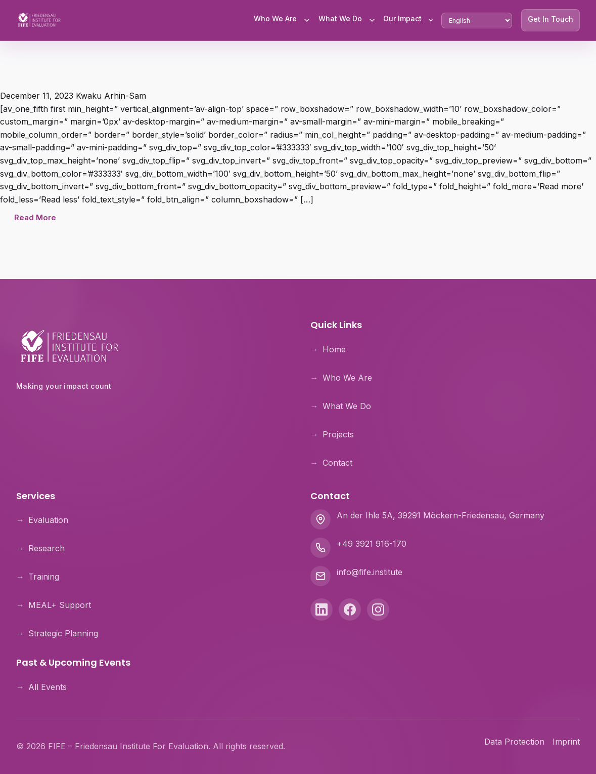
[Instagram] (378, 610)
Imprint (566, 742)
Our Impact (402, 18)
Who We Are (275, 18)
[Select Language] (476, 20)
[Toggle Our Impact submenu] (431, 20)
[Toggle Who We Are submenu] (307, 20)
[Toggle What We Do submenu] (372, 20)
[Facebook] (350, 610)
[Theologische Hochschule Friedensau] (151, 412)
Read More (35, 218)
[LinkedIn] (321, 610)
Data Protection (514, 742)
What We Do (340, 18)
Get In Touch (550, 19)
